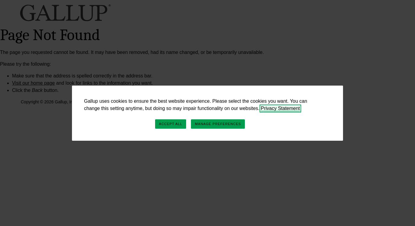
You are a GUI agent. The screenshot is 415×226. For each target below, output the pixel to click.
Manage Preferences (218, 124)
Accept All (170, 124)
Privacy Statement (280, 108)
